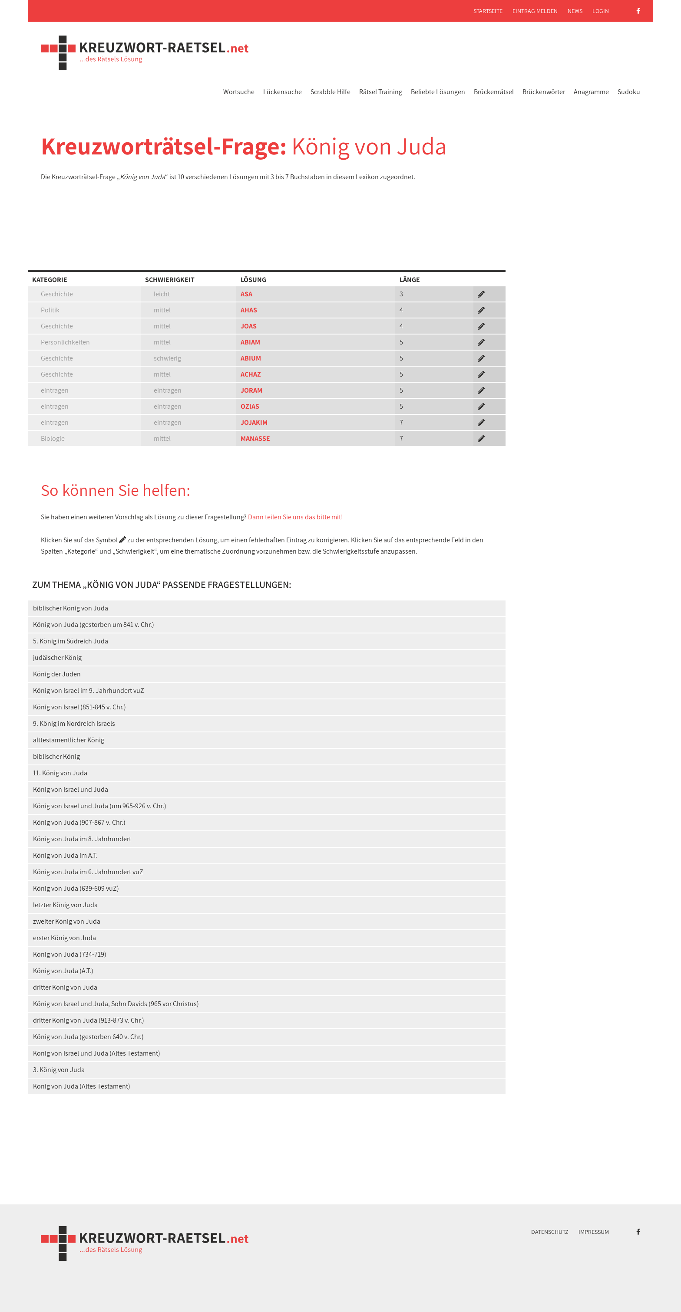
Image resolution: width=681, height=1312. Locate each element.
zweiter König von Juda (66, 921)
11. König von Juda (60, 772)
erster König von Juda (64, 937)
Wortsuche (239, 91)
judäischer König (57, 657)
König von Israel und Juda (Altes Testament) (96, 1053)
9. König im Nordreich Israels (74, 723)
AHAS (249, 310)
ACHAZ (251, 374)
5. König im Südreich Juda (70, 641)
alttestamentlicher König (68, 740)
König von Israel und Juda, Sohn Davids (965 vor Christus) (116, 1003)
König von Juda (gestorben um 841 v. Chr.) (93, 624)
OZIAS (250, 406)
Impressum (594, 1232)
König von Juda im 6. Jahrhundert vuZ (88, 871)
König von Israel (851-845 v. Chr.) (79, 707)
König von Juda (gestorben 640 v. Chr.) (88, 1036)
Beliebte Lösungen (438, 91)
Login (600, 11)
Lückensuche (282, 91)
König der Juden (57, 674)
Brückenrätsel (494, 91)
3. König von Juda (59, 1069)
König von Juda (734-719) (69, 954)
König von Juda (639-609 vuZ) (76, 888)
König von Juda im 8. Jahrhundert (82, 838)
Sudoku (629, 91)
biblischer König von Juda (70, 608)
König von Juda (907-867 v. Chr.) (79, 822)
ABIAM (250, 342)
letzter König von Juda (65, 904)
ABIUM (251, 358)
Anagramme (591, 91)
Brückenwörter (543, 91)
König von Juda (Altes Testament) (81, 1086)
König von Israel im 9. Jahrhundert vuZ (88, 690)
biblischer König (56, 756)
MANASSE (255, 438)
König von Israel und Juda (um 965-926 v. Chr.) (99, 805)
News (575, 11)
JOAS (249, 326)
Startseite (487, 11)
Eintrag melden (535, 11)
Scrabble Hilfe (330, 91)
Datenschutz (550, 1232)
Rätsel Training (380, 91)
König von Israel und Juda (70, 789)
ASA (246, 293)
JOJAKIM (254, 422)
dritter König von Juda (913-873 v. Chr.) (88, 1020)
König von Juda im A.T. (65, 855)
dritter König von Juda (65, 987)
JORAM (251, 390)
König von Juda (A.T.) (63, 970)
